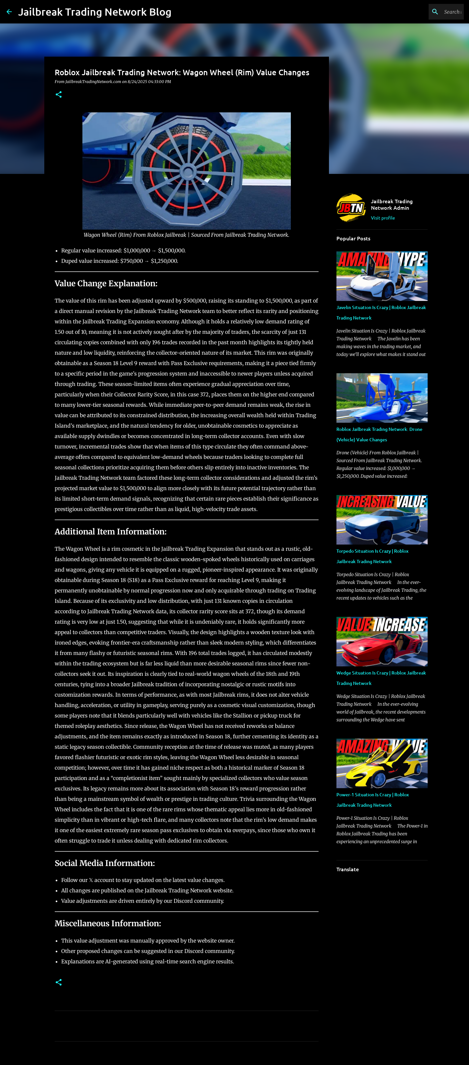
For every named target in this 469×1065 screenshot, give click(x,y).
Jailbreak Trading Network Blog (95, 11)
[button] (59, 95)
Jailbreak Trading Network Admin (392, 204)
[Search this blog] (429, 12)
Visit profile (383, 217)
